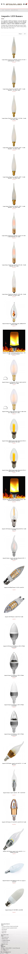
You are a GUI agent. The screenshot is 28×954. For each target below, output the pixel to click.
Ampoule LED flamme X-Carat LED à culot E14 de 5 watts (14, 822)
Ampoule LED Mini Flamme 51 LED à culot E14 (14, 587)
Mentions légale (5, 938)
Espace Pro (4, 932)
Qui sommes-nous (5, 937)
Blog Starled (4, 929)
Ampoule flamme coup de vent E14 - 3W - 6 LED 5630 (14, 792)
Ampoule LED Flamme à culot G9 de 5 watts (14, 616)
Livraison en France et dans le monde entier (10, 926)
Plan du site (4, 931)
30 (25, 33)
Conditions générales (6, 940)
